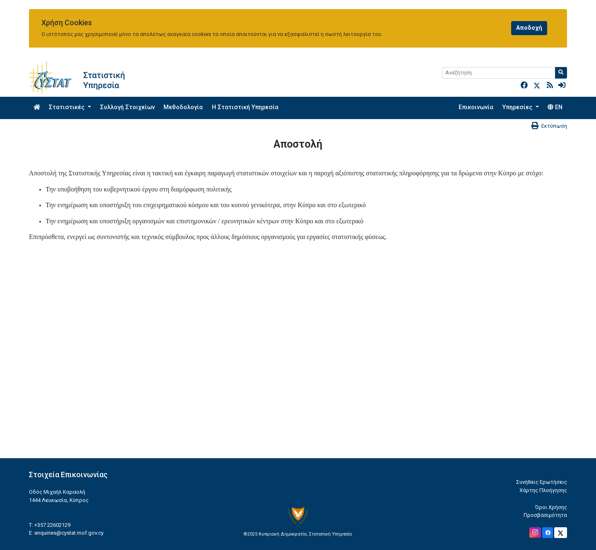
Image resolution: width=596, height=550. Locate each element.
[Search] (498, 73)
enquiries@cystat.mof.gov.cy (68, 533)
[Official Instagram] (535, 532)
